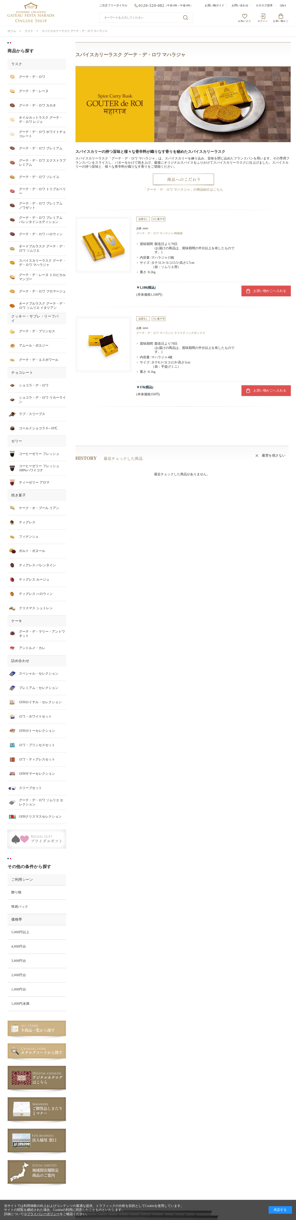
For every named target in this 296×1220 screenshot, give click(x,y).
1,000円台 (18, 989)
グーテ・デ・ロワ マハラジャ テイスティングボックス (170, 333)
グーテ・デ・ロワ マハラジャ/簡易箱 (159, 233)
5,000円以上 (20, 932)
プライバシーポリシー (43, 1214)
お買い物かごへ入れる (269, 291)
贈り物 (16, 892)
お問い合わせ (240, 5)
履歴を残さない (274, 455)
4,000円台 (18, 946)
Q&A (283, 5)
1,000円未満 (20, 1003)
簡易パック (19, 906)
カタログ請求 (264, 5)
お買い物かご (281, 21)
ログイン (263, 21)
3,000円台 (18, 961)
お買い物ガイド (214, 5)
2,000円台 (18, 975)
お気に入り (244, 21)
